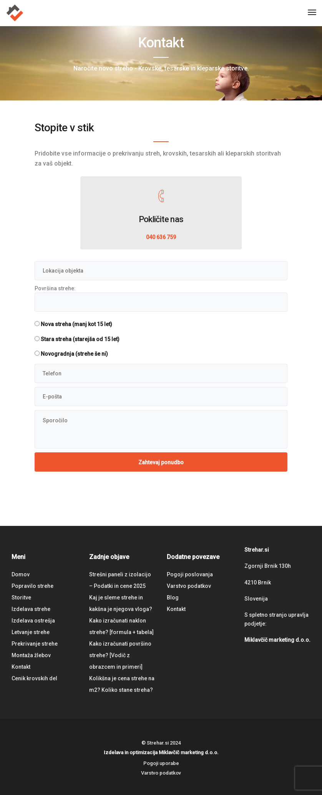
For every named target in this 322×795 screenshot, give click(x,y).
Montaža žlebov (31, 655)
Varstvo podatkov (189, 586)
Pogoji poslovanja (190, 574)
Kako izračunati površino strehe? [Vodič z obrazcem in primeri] (120, 655)
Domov (21, 574)
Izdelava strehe (31, 609)
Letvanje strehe (31, 632)
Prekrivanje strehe (35, 644)
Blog (173, 597)
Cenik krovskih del (34, 678)
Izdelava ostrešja (33, 621)
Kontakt (21, 667)
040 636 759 (161, 237)
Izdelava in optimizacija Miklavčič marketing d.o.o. (161, 752)
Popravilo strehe (32, 586)
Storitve (21, 597)
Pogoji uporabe (161, 763)
